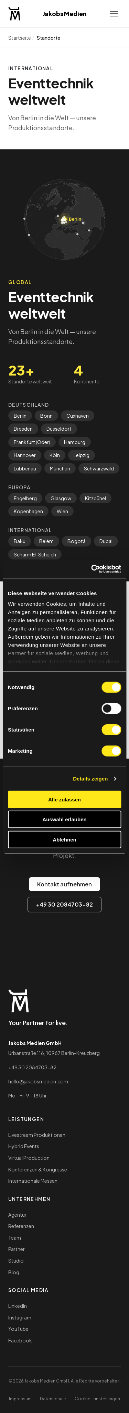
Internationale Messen (32, 1181)
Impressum (20, 1398)
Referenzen (21, 1226)
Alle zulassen (64, 799)
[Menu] (114, 13)
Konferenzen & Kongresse (37, 1169)
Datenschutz (53, 1398)
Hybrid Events (23, 1146)
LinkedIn (17, 1306)
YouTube (18, 1329)
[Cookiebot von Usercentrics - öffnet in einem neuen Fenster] (92, 569)
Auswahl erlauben (64, 819)
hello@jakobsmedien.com (38, 1081)
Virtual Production (29, 1158)
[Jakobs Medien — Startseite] (14, 14)
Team (14, 1237)
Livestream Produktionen (36, 1135)
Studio (16, 1260)
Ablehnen (64, 839)
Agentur (17, 1215)
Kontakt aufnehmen (64, 884)
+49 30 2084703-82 (64, 904)
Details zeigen (90, 779)
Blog (13, 1272)
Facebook (20, 1340)
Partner (16, 1249)
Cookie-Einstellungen (97, 1398)
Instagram (19, 1317)
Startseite (19, 38)
